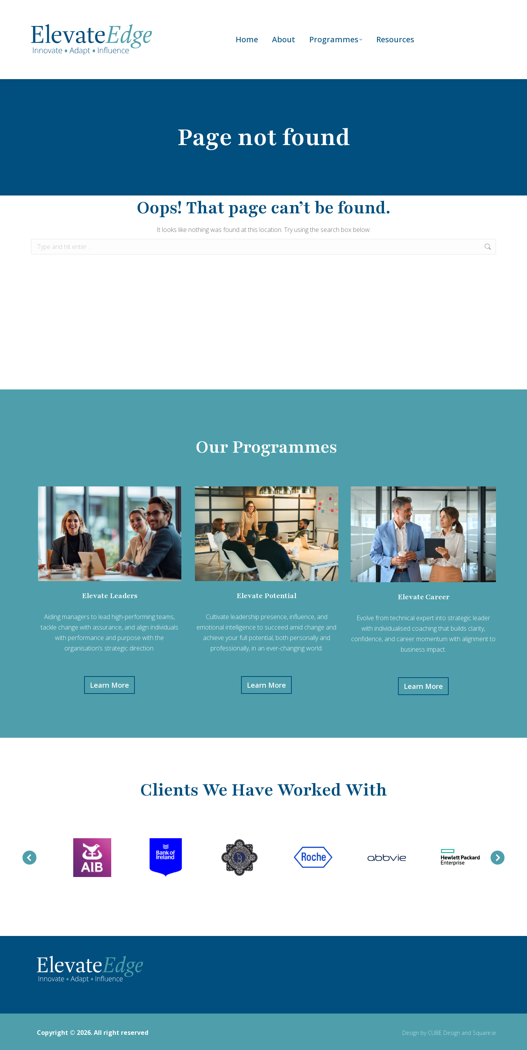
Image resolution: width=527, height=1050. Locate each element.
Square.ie (484, 1030)
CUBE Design (444, 1030)
